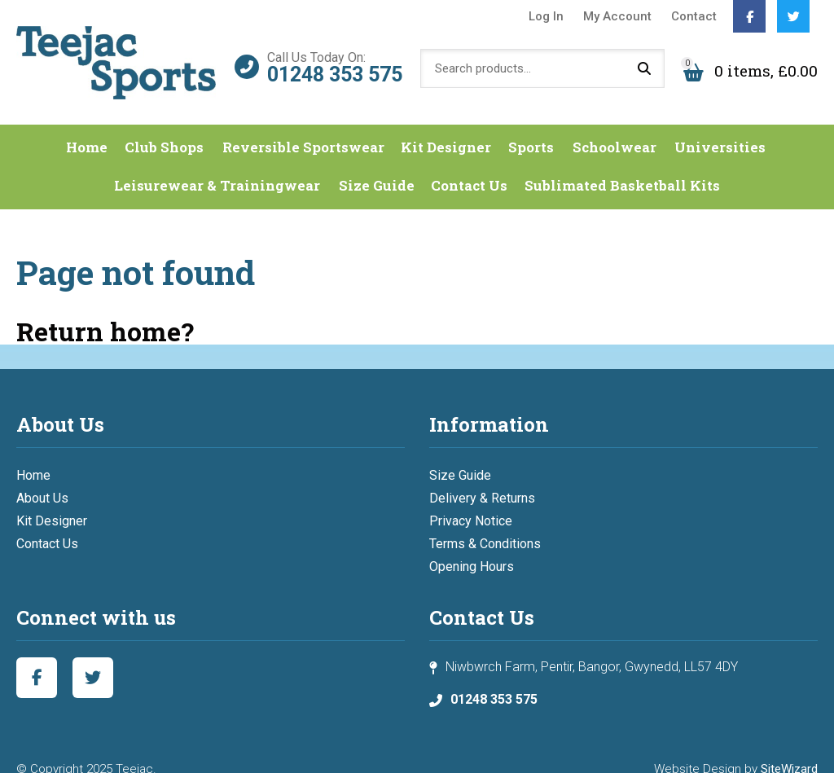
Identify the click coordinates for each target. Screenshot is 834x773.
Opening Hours (471, 548)
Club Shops (168, 129)
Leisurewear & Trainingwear (219, 167)
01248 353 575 (334, 65)
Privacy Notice (470, 502)
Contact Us (468, 167)
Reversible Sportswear (306, 129)
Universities (717, 129)
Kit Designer (448, 129)
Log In (546, 16)
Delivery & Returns (482, 479)
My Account (617, 16)
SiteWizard (789, 750)
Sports (532, 129)
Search (644, 61)
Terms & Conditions (485, 525)
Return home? (105, 312)
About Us (42, 479)
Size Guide (376, 167)
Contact (694, 16)
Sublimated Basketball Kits (620, 167)
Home (92, 129)
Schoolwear (614, 129)
